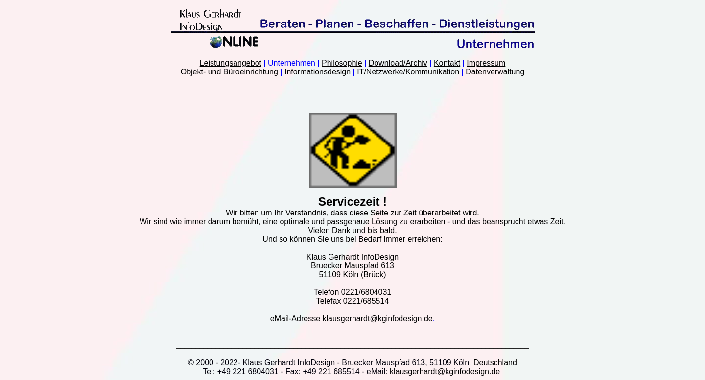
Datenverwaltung (495, 72)
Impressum (486, 63)
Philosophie (342, 63)
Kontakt (447, 63)
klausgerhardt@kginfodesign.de (377, 318)
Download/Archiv (398, 63)
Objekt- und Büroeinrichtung (229, 72)
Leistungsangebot (230, 63)
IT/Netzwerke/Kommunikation (408, 72)
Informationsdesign (317, 72)
